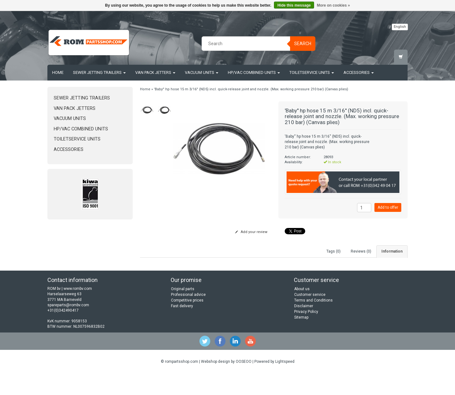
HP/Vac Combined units (254, 72)
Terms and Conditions (313, 321)
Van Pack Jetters (155, 72)
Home (58, 72)
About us (302, 310)
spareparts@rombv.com (68, 326)
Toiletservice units (311, 72)
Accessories (358, 72)
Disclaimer (303, 327)
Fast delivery (182, 327)
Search (302, 43)
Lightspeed (284, 383)
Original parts (182, 310)
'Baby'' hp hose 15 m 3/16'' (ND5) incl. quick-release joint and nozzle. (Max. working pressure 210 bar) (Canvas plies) (251, 89)
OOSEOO (244, 383)
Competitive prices (187, 321)
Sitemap (301, 338)
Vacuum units (201, 72)
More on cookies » (333, 5)
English (400, 27)
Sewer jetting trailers (99, 72)
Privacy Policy (306, 333)
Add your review (251, 232)
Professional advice (188, 316)
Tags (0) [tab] (333, 251)
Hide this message (294, 5)
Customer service (309, 316)
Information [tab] (392, 251)
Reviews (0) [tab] (361, 251)
